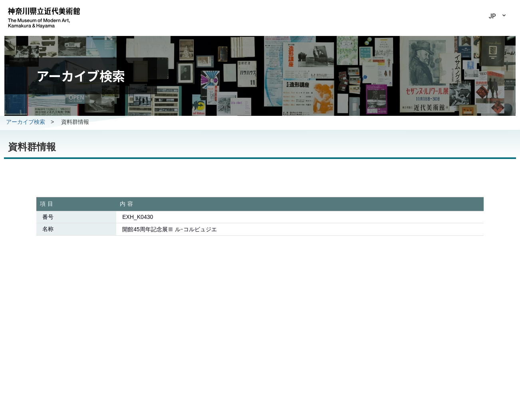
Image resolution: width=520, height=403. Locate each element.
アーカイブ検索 (25, 122)
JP (492, 16)
